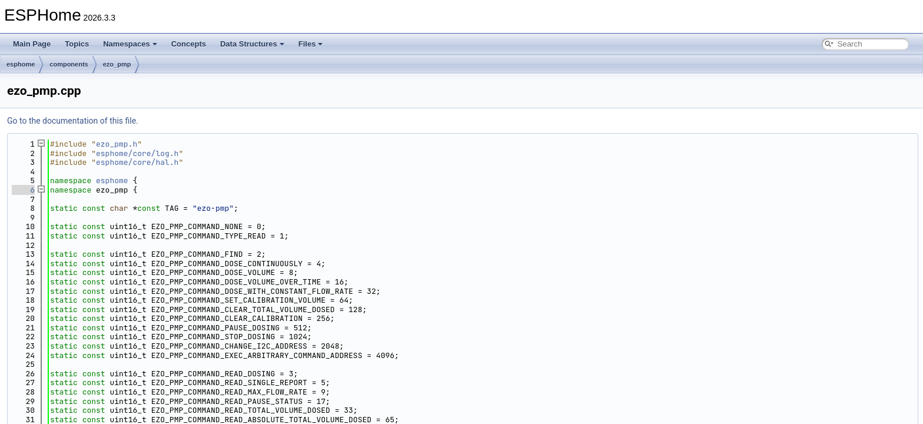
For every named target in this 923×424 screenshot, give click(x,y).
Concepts (188, 43)
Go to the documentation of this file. (72, 120)
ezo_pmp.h (116, 144)
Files (310, 43)
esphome (20, 64)
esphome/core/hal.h (137, 162)
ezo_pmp (117, 64)
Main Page (32, 43)
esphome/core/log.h (137, 153)
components (68, 64)
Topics (77, 43)
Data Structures (252, 43)
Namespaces (130, 43)
